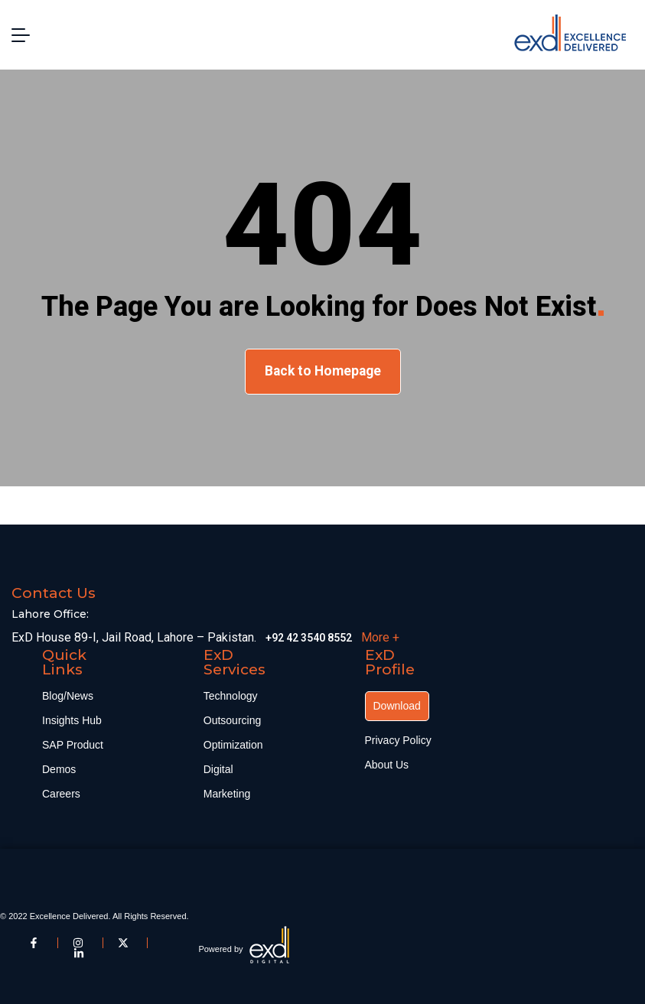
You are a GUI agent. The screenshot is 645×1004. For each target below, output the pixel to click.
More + (380, 637)
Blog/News (67, 696)
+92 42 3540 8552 (308, 638)
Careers (61, 794)
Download (397, 706)
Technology (231, 696)
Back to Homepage (323, 371)
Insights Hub (72, 720)
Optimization (233, 745)
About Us (387, 765)
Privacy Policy (398, 740)
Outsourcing (232, 720)
